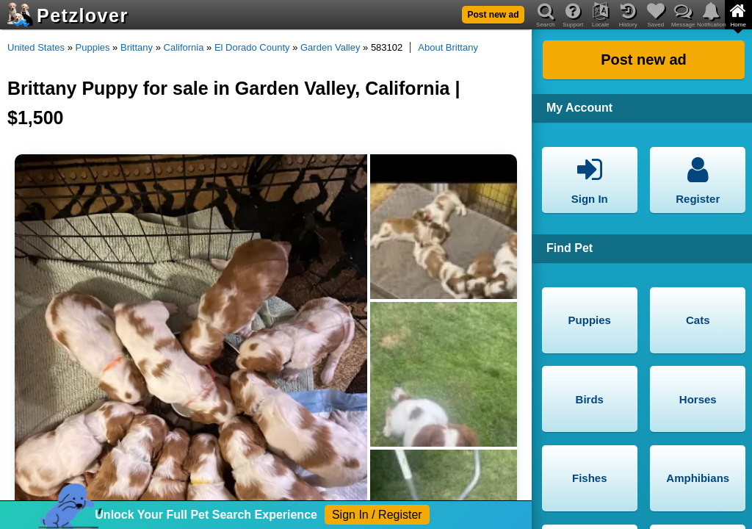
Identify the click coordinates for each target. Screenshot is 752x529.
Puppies (93, 47)
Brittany (136, 47)
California (184, 47)
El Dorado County (252, 47)
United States (36, 47)
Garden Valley (330, 47)
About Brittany (448, 47)
